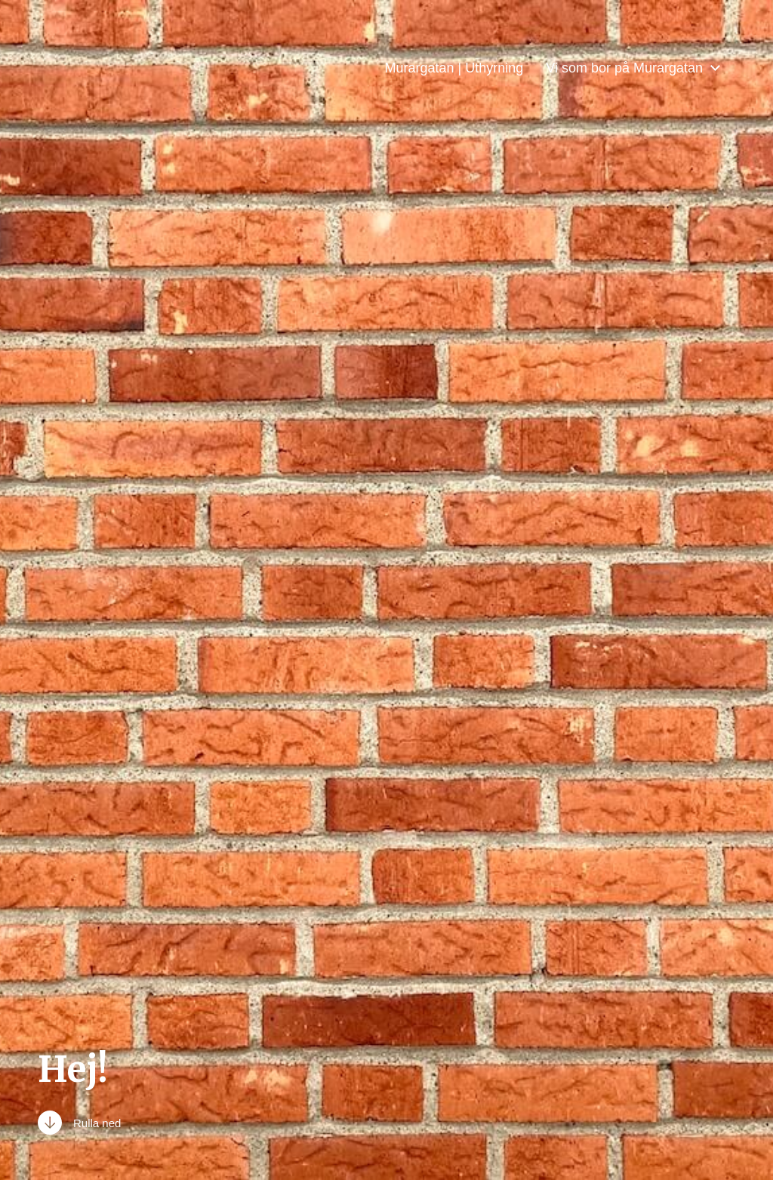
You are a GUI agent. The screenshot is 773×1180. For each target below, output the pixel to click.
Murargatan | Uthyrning (453, 68)
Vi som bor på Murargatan (624, 68)
